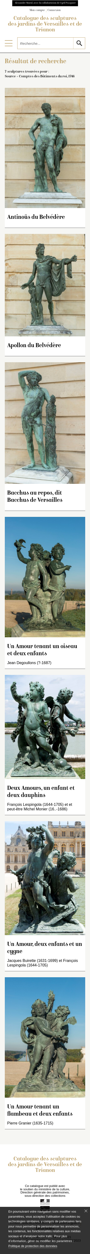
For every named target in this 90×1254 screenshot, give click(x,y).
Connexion (54, 10)
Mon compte (37, 10)
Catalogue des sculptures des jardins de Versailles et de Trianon (45, 24)
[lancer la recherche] (79, 43)
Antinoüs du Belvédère (36, 217)
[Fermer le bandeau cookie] (86, 1211)
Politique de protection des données (32, 1246)
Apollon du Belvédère (34, 346)
